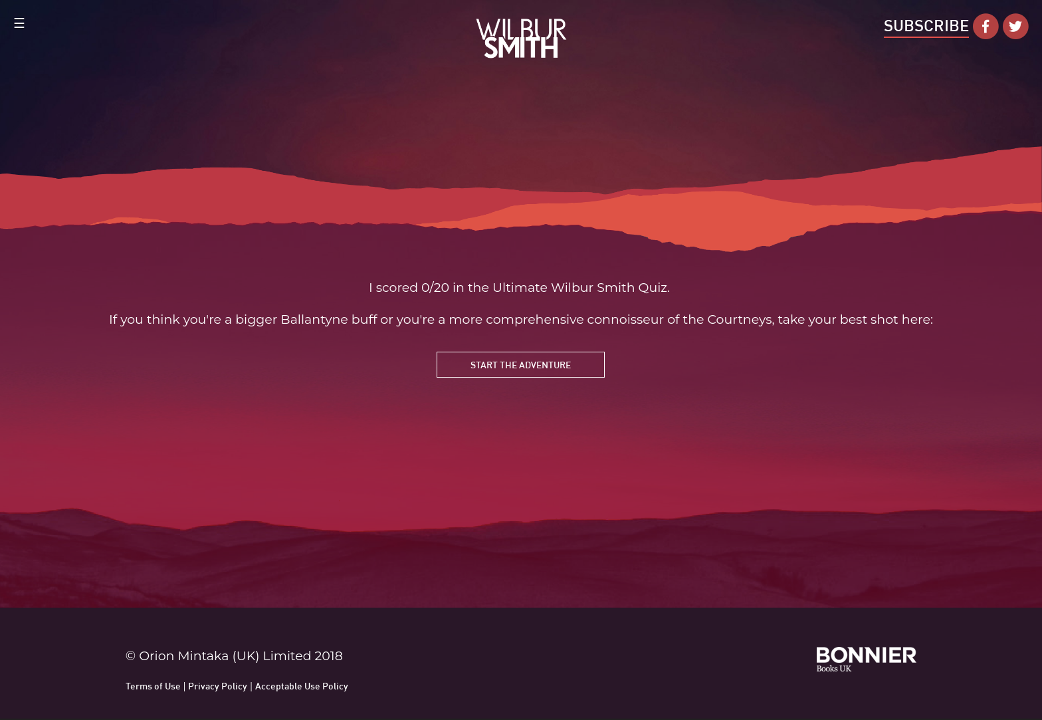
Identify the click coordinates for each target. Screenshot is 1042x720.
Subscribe (926, 25)
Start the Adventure (520, 364)
